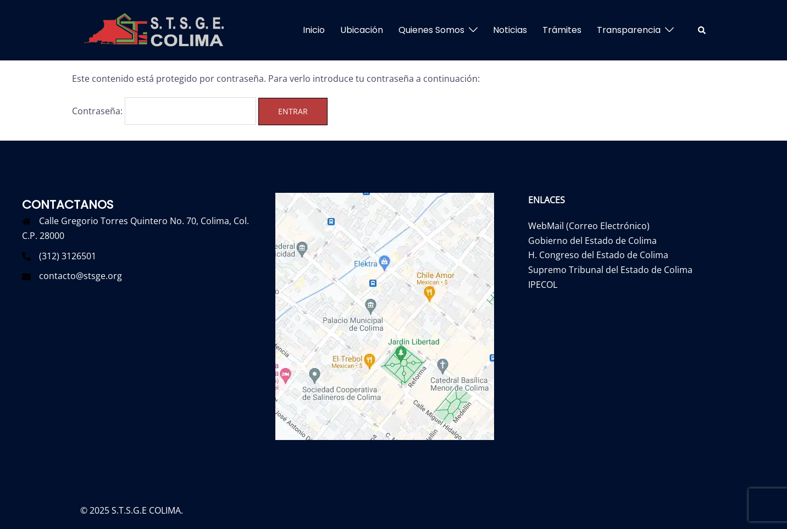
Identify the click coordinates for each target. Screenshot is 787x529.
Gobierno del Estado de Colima (592, 241)
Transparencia (629, 30)
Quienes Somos (431, 30)
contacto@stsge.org (80, 276)
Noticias (510, 30)
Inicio (314, 30)
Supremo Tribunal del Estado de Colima (610, 270)
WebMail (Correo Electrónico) (589, 226)
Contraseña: (164, 111)
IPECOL (542, 285)
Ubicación (361, 30)
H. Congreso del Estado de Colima (598, 255)
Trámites (561, 30)
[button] (702, 30)
